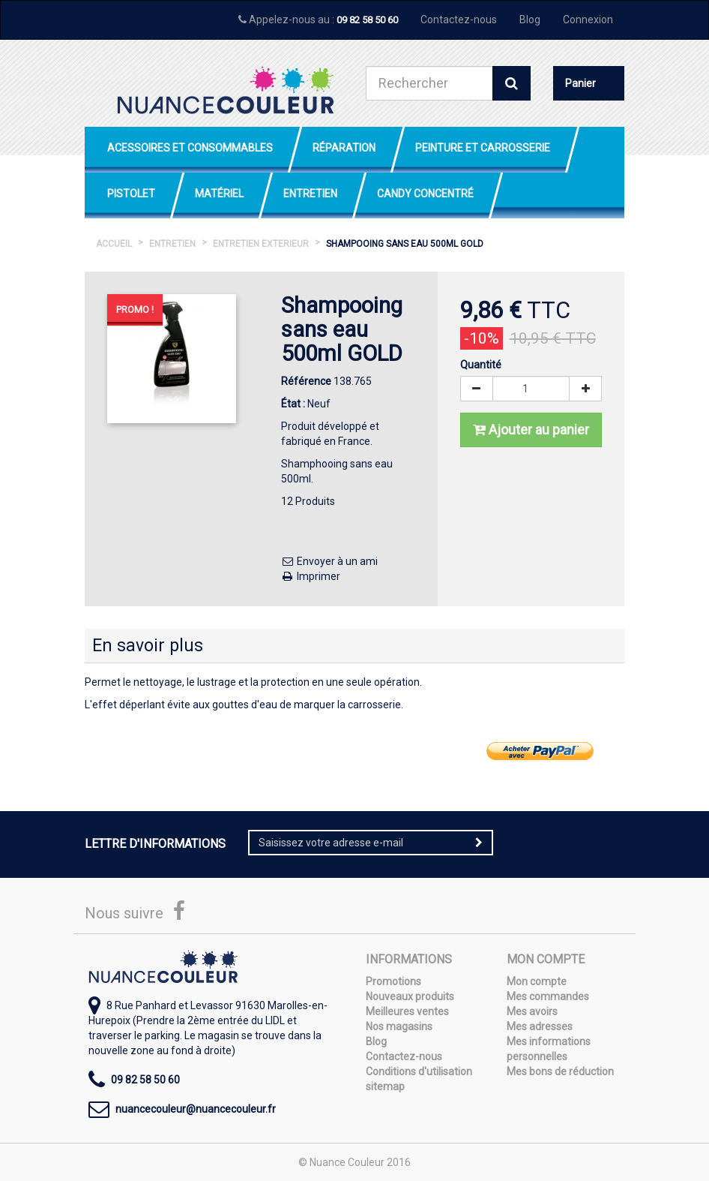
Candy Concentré (425, 194)
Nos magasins (399, 1026)
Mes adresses (540, 1026)
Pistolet (131, 194)
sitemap (385, 1086)
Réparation (344, 148)
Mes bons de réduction (560, 1071)
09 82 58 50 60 (367, 20)
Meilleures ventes (407, 1011)
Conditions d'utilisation (419, 1071)
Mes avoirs (532, 1011)
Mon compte (537, 981)
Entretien (310, 194)
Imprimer (310, 576)
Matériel (219, 194)
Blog (529, 20)
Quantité (480, 365)
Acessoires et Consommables (190, 148)
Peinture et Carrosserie (482, 148)
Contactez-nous (458, 20)
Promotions (393, 981)
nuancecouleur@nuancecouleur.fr (195, 1109)
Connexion (588, 20)
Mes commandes (548, 996)
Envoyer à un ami (329, 561)
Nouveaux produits (410, 996)
